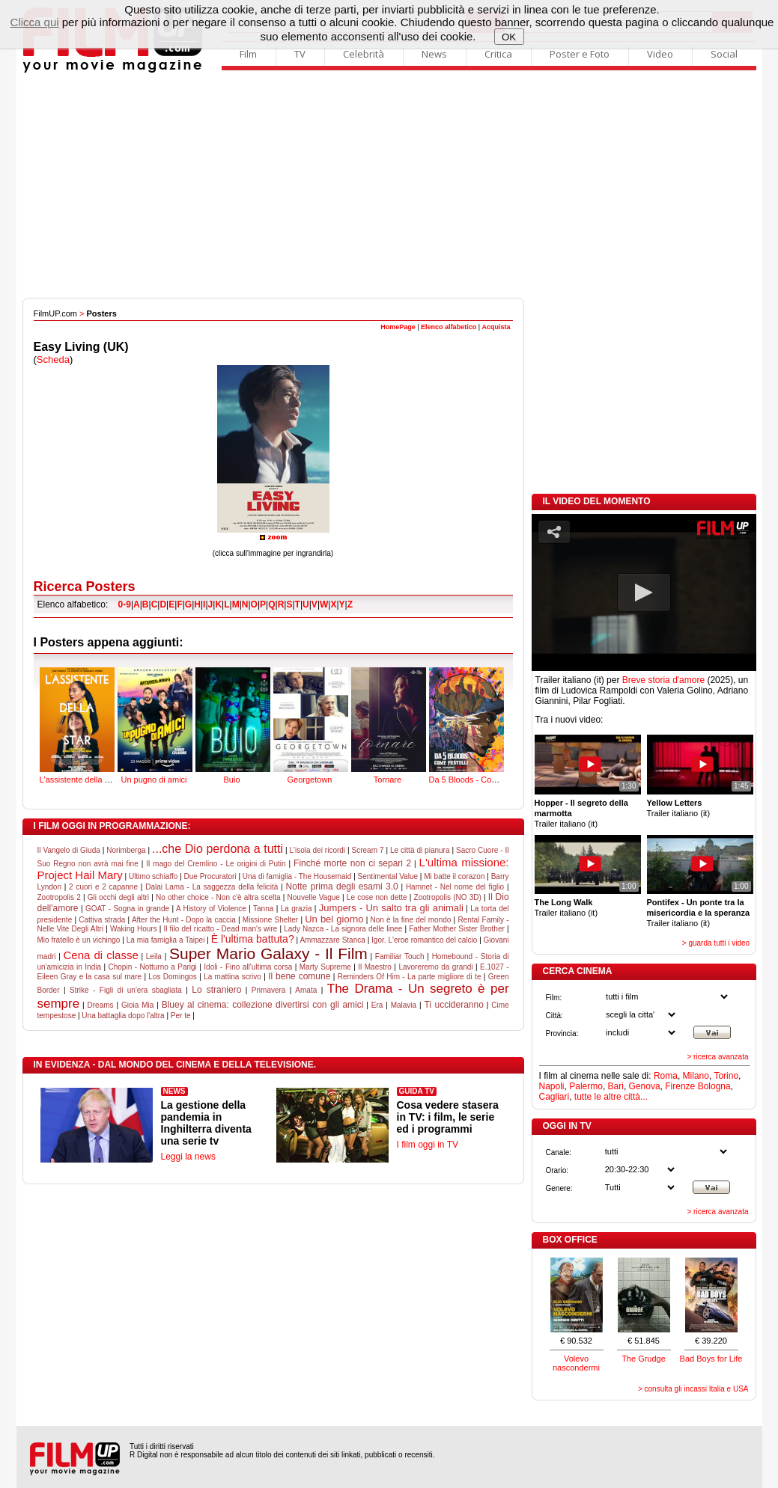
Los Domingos (172, 977)
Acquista (495, 327)
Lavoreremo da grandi (435, 967)
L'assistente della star (79, 724)
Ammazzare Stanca (332, 940)
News (434, 54)
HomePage (398, 327)
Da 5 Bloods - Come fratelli (478, 724)
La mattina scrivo (232, 977)
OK (509, 37)
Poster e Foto (580, 54)
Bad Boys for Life (711, 1358)
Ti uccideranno (454, 1004)
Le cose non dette (377, 897)
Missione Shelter (270, 920)
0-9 (124, 604)
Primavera (269, 990)
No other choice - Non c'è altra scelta (218, 897)
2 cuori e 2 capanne (103, 887)
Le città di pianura (419, 850)
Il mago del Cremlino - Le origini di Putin (215, 864)
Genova (644, 1086)
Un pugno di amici (155, 724)
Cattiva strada (102, 920)
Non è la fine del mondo (410, 920)
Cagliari (554, 1096)
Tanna (263, 908)
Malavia (403, 1005)
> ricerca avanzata (718, 1057)
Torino (726, 1076)
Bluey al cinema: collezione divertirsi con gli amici (263, 1004)
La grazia (296, 908)
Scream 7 (368, 850)
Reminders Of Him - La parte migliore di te (409, 977)
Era (377, 1005)
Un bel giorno (334, 919)
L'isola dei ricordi (318, 850)
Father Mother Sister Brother (457, 929)
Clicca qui (34, 22)
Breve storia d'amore (663, 680)
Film (248, 54)
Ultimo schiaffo (153, 876)
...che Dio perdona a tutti (217, 848)
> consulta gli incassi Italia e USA (693, 1389)
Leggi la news (188, 1156)
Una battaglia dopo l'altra (123, 1015)
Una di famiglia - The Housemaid (297, 876)
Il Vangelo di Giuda (68, 850)
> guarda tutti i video (716, 943)
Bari (616, 1086)
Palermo (586, 1086)
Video (660, 54)
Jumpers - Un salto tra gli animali (391, 907)
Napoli (552, 1086)
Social (724, 54)
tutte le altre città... (611, 1096)
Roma (666, 1076)
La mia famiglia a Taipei (166, 940)
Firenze (680, 1086)
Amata (306, 990)
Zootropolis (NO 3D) (447, 897)
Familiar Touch (400, 956)
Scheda (53, 359)
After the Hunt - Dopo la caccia (184, 920)
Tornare (388, 724)
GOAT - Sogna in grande (127, 908)
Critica (498, 54)
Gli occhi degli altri (118, 897)
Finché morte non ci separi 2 (352, 863)
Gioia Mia (137, 1005)
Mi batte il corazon (454, 876)
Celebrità (363, 54)
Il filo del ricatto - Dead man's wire (220, 929)
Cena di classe (101, 955)
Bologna (714, 1086)
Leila (154, 956)
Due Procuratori (210, 876)
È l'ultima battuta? (252, 939)
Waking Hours (133, 929)
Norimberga (125, 850)
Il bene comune (299, 976)
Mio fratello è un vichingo (79, 940)
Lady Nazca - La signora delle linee (343, 929)
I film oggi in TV (427, 1144)
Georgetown (310, 724)
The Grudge (644, 1358)
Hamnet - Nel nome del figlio (455, 887)
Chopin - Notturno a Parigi (153, 967)
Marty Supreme (325, 967)
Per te (181, 1015)
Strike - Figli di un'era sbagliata (126, 990)
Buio (232, 724)
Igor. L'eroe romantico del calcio (424, 940)
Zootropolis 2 (59, 897)
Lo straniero (216, 990)
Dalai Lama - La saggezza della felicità (211, 887)
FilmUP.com (55, 313)
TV (300, 54)
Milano (696, 1076)
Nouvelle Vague (314, 897)
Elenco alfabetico (448, 327)
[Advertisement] (389, 185)
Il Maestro (375, 967)
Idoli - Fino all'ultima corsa (248, 967)
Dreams (101, 1005)
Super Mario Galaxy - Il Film (268, 953)
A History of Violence (211, 908)
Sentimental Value (388, 876)
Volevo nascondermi (576, 1363)
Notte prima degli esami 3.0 (342, 886)
